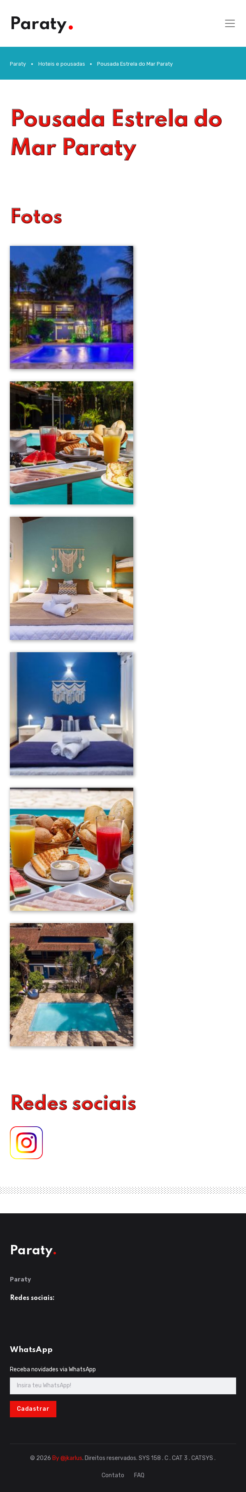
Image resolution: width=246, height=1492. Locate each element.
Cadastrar (33, 1408)
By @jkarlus (67, 1458)
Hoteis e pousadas (61, 64)
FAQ (139, 1475)
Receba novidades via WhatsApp (53, 1369)
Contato (113, 1475)
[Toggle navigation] (230, 23)
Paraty (18, 64)
